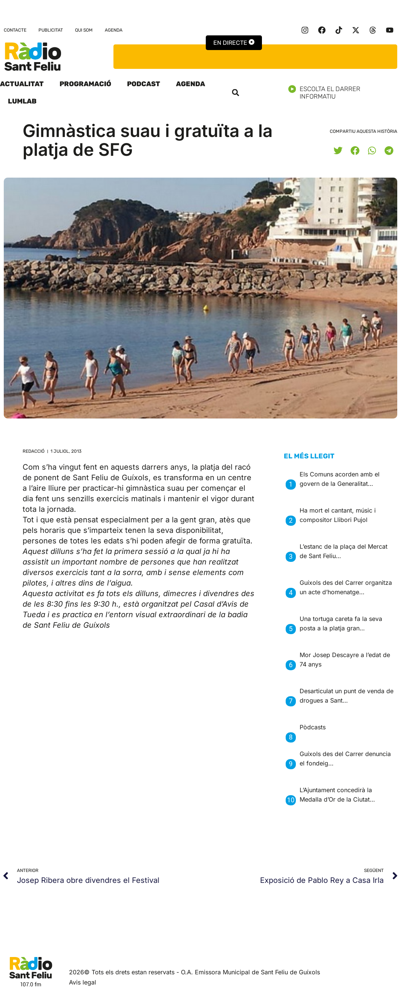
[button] (235, 92)
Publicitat (50, 30)
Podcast (143, 84)
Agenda (113, 30)
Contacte (15, 30)
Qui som (84, 30)
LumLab (22, 101)
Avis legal (82, 982)
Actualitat (22, 84)
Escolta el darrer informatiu (344, 92)
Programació (85, 84)
